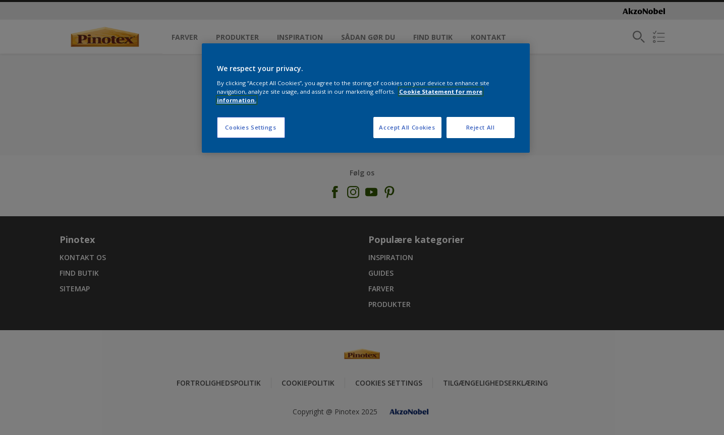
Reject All (480, 127)
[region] (366, 98)
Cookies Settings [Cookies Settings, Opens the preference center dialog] (250, 127)
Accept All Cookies (407, 127)
